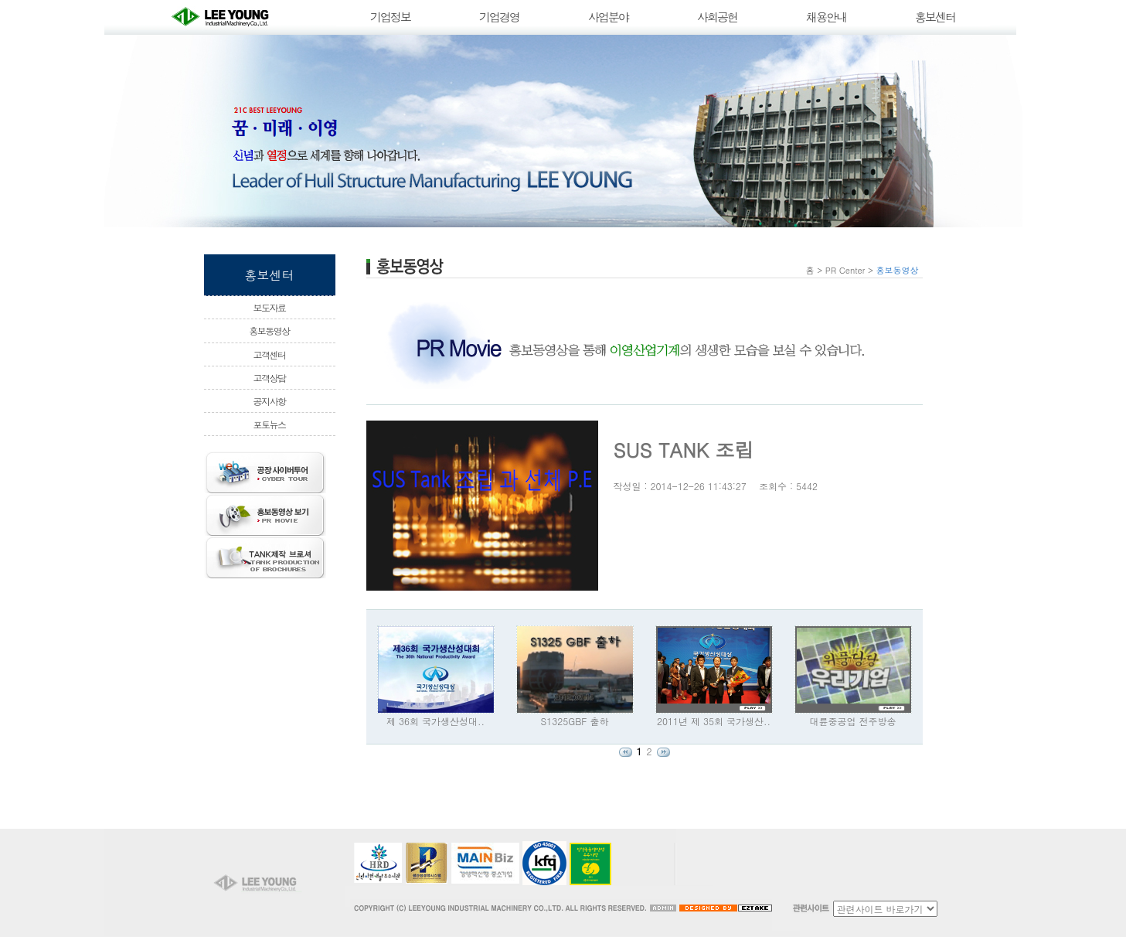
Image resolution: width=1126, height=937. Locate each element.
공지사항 (269, 400)
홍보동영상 (269, 330)
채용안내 (826, 17)
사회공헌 (717, 17)
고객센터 (269, 354)
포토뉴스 (269, 424)
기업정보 (390, 17)
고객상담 (269, 377)
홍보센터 (935, 17)
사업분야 (608, 17)
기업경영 (499, 17)
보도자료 (269, 307)
